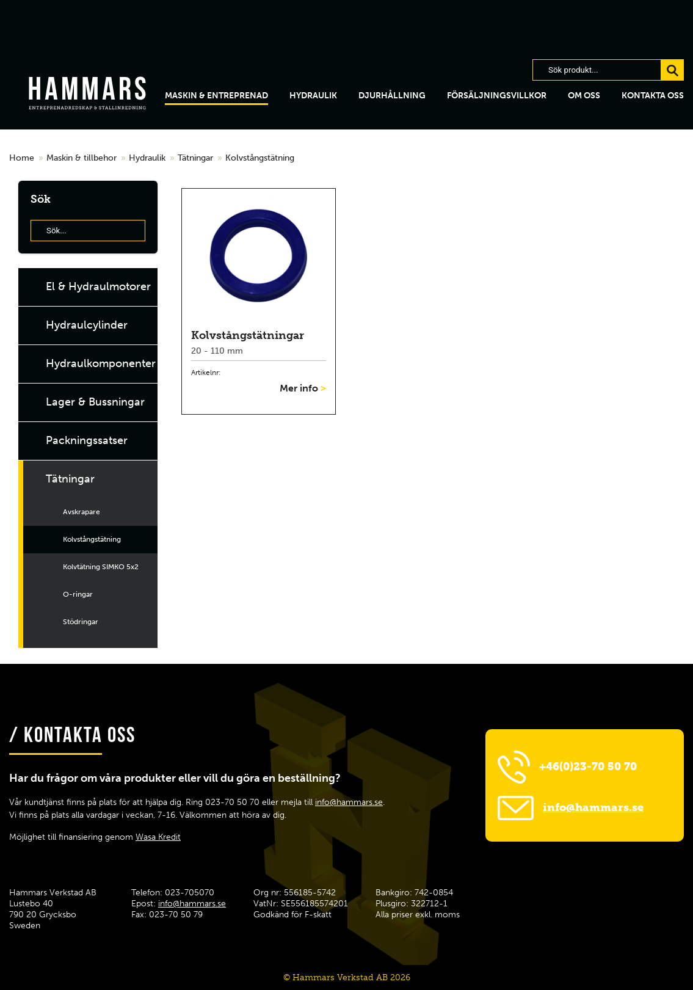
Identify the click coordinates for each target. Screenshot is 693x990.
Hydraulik (147, 158)
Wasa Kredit (158, 837)
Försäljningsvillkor (496, 95)
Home (21, 158)
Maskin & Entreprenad (216, 95)
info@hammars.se (349, 802)
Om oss (584, 95)
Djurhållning (392, 95)
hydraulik (313, 95)
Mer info (303, 388)
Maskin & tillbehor (81, 158)
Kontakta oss (653, 95)
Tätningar (195, 158)
